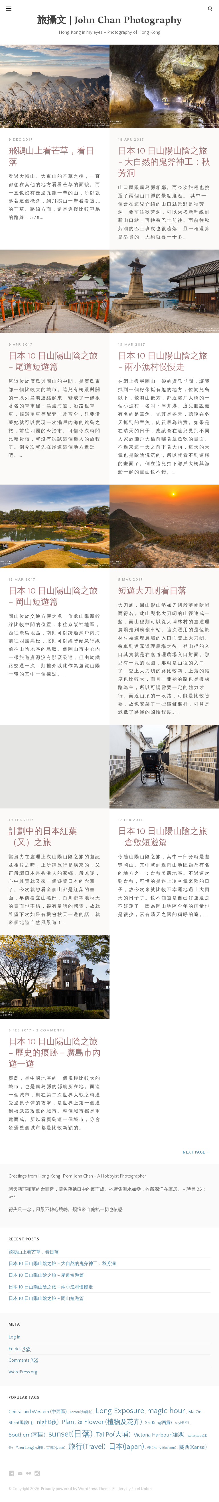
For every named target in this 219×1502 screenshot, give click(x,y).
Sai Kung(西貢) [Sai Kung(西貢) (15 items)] (158, 1423)
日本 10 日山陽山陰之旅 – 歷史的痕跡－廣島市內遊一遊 (55, 1053)
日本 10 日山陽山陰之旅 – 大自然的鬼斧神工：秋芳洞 (164, 162)
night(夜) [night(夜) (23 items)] (48, 1422)
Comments (23, 1360)
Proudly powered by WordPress (69, 1489)
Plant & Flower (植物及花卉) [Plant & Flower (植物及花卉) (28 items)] (102, 1422)
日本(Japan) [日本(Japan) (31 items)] (126, 1447)
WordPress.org (23, 1371)
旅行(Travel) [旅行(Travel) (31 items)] (87, 1447)
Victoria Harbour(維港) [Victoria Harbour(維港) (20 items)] (159, 1435)
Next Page (196, 1152)
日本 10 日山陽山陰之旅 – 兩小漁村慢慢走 (51, 1287)
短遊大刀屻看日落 (152, 591)
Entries (20, 1349)
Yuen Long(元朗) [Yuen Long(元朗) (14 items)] (29, 1447)
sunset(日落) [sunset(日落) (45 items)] (70, 1434)
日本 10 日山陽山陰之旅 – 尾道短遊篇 (46, 1275)
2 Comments (50, 1030)
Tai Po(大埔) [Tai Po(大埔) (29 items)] (113, 1434)
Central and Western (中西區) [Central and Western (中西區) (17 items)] (38, 1411)
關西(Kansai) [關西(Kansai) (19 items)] (193, 1447)
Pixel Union (141, 1489)
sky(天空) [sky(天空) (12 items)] (182, 1423)
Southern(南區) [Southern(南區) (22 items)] (27, 1435)
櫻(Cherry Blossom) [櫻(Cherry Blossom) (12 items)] (161, 1448)
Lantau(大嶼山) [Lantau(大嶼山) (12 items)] (81, 1412)
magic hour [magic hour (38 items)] (166, 1411)
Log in (14, 1337)
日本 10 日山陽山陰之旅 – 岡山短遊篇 (46, 1298)
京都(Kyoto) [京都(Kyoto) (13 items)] (55, 1448)
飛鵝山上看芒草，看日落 (34, 1252)
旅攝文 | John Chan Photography (109, 21)
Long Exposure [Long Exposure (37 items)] (120, 1411)
